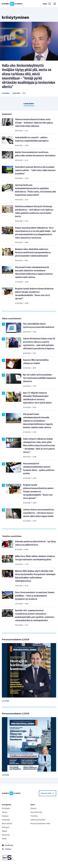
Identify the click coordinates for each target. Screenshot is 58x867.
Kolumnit (6, 835)
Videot (4, 831)
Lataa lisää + (29, 103)
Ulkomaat (6, 819)
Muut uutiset (7, 823)
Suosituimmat (36, 812)
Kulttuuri (5, 827)
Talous (4, 812)
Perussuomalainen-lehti (40, 823)
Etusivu (33, 808)
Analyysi (5, 816)
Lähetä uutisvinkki (37, 819)
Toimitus (34, 816)
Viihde (4, 838)
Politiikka (6, 93)
